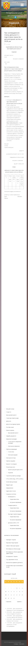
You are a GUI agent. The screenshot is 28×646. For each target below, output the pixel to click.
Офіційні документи (11, 436)
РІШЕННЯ (10, 472)
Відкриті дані (9, 485)
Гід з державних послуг (12, 559)
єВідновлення (9, 488)
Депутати (8, 421)
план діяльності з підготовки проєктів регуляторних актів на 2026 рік (14, 101)
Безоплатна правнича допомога (14, 562)
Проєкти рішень (10, 430)
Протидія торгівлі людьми (14, 514)
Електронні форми (12, 455)
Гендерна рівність (12, 505)
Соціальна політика (11, 494)
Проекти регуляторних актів (15, 469)
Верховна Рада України (12, 542)
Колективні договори (11, 482)
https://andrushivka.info (12, 123)
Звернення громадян (11, 439)
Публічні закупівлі (10, 461)
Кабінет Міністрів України (12, 545)
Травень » (19, 601)
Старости (8, 412)
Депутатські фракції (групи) (13, 424)
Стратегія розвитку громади (13, 475)
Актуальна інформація (15, 502)
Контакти (21, 644)
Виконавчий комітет (11, 415)
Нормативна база (14, 499)
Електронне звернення (14, 446)
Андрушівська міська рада (14, 14)
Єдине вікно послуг (11, 491)
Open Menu (22, 4)
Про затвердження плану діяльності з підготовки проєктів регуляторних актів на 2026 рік (13, 37)
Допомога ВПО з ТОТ (13, 522)
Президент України (11, 539)
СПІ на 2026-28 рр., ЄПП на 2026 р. (14, 479)
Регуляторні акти (10, 467)
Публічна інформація (11, 449)
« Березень (8, 601)
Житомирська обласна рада (13, 549)
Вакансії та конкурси (11, 464)
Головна (16, 644)
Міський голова (10, 409)
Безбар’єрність (12, 496)
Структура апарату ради (12, 418)
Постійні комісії (10, 427)
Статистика (11, 451)
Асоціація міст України (11, 556)
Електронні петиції (11, 458)
